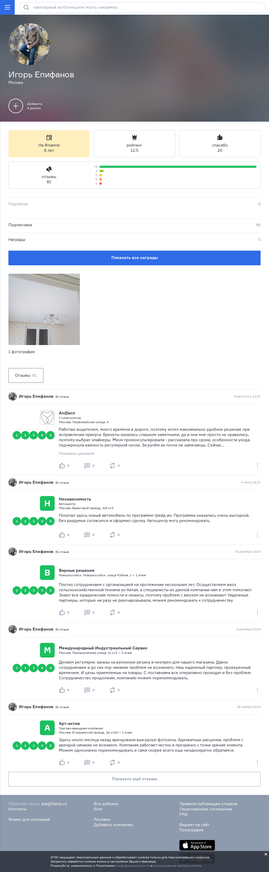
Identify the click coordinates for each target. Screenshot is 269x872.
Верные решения (76, 570)
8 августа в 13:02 (247, 396)
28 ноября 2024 (249, 707)
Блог (98, 808)
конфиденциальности (132, 866)
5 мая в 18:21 (251, 482)
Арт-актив (69, 723)
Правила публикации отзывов (208, 803)
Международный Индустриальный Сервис (103, 647)
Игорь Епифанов (36, 396)
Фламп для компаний (29, 819)
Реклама (102, 819)
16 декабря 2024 (248, 551)
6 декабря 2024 (248, 629)
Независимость (75, 499)
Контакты (17, 808)
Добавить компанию (113, 824)
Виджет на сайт (194, 824)
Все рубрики (106, 803)
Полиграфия (191, 829)
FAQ (183, 814)
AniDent (67, 413)
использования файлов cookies (177, 866)
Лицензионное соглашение (205, 808)
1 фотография (21, 351)
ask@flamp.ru (54, 803)
